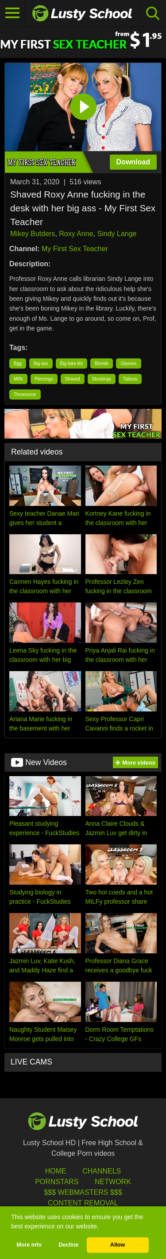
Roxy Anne (76, 233)
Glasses (128, 363)
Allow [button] (117, 1245)
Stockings (101, 379)
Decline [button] (68, 1245)
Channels (101, 1171)
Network (113, 1181)
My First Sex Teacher (75, 249)
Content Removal (83, 1203)
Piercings (44, 379)
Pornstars (56, 1181)
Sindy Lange (117, 233)
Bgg (18, 363)
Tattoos (130, 379)
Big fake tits (71, 363)
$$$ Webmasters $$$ (83, 1192)
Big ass (41, 363)
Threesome (25, 394)
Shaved (72, 379)
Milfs (18, 379)
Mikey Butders (32, 233)
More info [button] (29, 1245)
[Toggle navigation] (12, 13)
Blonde (101, 363)
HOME (55, 1171)
